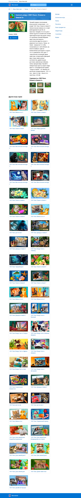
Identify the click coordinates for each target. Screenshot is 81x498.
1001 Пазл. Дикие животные (38, 471)
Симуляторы (58, 31)
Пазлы (57, 21)
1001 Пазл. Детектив (15, 405)
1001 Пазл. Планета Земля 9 (38, 267)
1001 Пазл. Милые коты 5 (16, 112)
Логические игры (60, 17)
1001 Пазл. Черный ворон (16, 267)
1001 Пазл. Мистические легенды (40, 182)
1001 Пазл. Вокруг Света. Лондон (18, 333)
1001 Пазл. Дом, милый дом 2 (39, 455)
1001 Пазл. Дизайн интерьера (17, 487)
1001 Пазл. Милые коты (15, 421)
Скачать (13, 37)
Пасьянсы (58, 24)
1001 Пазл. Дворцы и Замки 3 (39, 387)
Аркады (57, 14)
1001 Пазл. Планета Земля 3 (17, 200)
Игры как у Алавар (13, 1)
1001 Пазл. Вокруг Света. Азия (17, 369)
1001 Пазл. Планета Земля (16, 128)
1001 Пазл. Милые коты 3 (16, 299)
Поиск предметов (60, 27)
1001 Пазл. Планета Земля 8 (17, 283)
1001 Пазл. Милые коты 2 (38, 299)
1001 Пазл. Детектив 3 (15, 232)
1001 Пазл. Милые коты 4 (38, 216)
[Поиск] (38, 5)
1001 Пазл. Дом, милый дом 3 (17, 455)
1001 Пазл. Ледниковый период (39, 421)
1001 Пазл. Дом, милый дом (17, 471)
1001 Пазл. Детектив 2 (37, 405)
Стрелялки (58, 34)
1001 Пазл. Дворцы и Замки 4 (17, 249)
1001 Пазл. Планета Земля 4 (38, 200)
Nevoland (13, 5)
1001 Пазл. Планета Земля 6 (17, 216)
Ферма (57, 37)
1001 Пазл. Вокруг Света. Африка (18, 351)
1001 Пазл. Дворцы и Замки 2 (17, 315)
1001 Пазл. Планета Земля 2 (38, 112)
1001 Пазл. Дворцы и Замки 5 (39, 232)
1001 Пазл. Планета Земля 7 (38, 283)
